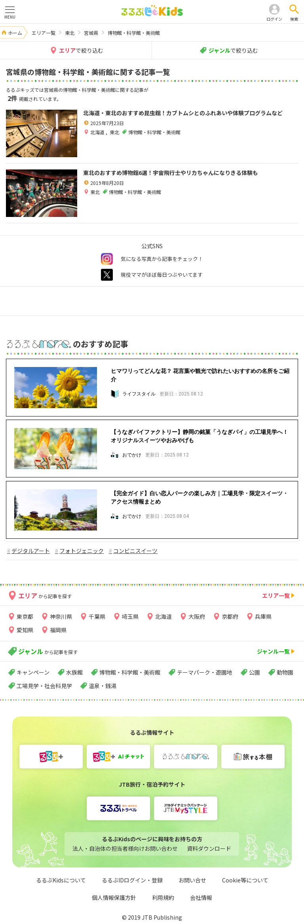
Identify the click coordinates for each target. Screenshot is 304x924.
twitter (107, 275)
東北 (114, 132)
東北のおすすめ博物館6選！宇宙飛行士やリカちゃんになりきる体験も (170, 173)
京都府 (230, 616)
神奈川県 (61, 616)
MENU (9, 12)
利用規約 (163, 897)
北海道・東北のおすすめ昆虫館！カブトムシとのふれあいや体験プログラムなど (183, 113)
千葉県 (97, 616)
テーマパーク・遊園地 (204, 672)
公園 (254, 672)
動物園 (285, 672)
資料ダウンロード (209, 848)
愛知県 (25, 630)
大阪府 (196, 616)
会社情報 (201, 897)
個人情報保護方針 (114, 897)
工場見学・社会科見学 (44, 686)
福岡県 (58, 630)
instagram (107, 259)
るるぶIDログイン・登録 (132, 880)
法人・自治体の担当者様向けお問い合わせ (125, 848)
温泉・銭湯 (102, 686)
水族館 (74, 672)
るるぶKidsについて (61, 880)
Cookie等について (245, 880)
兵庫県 (263, 616)
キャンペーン (33, 672)
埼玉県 (130, 616)
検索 (294, 19)
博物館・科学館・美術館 (129, 672)
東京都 (25, 616)
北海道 (98, 132)
